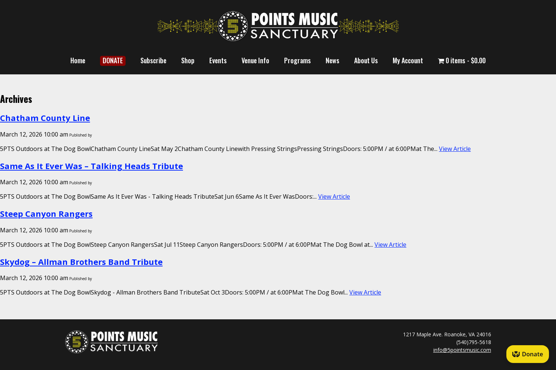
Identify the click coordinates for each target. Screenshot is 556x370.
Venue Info (255, 60)
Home (77, 60)
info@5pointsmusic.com (462, 349)
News (332, 60)
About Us (366, 60)
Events (218, 60)
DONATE (113, 60)
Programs (297, 60)
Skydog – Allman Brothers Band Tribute (81, 261)
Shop (187, 60)
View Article (455, 149)
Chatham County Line (45, 117)
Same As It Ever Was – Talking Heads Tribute (91, 165)
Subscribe (153, 60)
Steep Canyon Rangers (46, 213)
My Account (408, 60)
